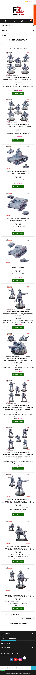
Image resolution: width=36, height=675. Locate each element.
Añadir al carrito (18, 93)
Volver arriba (28, 618)
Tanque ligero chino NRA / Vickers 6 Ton (18, 173)
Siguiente (15, 614)
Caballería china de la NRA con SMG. (18, 126)
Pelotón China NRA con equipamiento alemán (18, 314)
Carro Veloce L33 (18, 267)
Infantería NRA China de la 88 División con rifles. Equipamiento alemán (18, 408)
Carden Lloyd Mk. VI (18, 220)
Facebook (18, 626)
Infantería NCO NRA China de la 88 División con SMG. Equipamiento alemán (18, 502)
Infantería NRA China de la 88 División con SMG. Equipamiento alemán (18, 455)
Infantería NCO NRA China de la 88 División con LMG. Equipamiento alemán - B (18, 596)
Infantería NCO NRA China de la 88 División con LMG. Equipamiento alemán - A (18, 549)
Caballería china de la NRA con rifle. (18, 79)
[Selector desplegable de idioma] (29, 1)
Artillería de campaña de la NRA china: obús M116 (18, 361)
